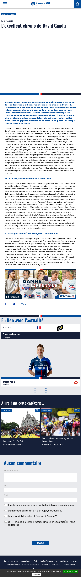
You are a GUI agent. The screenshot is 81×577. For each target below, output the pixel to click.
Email (6, 495)
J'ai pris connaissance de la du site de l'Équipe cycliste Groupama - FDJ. (41, 523)
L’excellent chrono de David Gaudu (33, 25)
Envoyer (40, 543)
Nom (6, 485)
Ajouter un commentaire (12, 470)
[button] (46, 390)
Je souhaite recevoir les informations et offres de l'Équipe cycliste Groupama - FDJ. (35, 510)
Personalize (36, 574)
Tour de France (8, 14)
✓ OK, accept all (70, 571)
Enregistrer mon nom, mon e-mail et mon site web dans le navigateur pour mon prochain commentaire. (42, 505)
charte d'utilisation (22, 516)
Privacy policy (47, 574)
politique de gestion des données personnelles (42, 521)
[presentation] (40, 534)
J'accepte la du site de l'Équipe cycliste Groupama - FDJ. (33, 516)
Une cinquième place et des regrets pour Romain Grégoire (57, 440)
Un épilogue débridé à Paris (13, 441)
